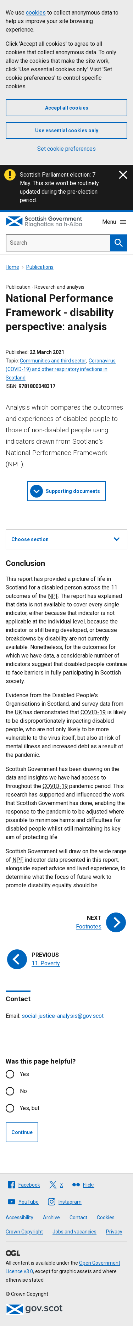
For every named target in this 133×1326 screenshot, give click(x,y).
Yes (24, 1074)
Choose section (65, 538)
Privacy (114, 1232)
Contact (78, 1217)
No (23, 1091)
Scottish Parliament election (55, 174)
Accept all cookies (66, 108)
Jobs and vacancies (74, 1232)
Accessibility (19, 1217)
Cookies (106, 1217)
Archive (51, 1217)
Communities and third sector (53, 361)
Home (12, 267)
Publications (40, 267)
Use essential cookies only (66, 130)
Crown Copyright (24, 1232)
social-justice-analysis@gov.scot (63, 1015)
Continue (22, 1132)
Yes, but (29, 1108)
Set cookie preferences (66, 148)
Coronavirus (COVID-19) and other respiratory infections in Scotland (61, 369)
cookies (36, 12)
